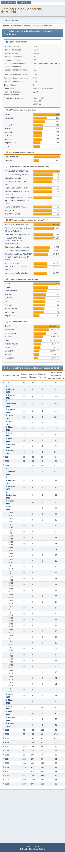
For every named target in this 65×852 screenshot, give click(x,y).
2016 (7, 751)
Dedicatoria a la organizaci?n (17, 174)
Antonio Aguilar (11, 308)
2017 (7, 746)
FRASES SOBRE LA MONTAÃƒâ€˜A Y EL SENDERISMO (13, 241)
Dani (7, 121)
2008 (7, 784)
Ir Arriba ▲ (35, 846)
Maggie (8, 354)
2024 (7, 457)
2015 (7, 755)
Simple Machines (39, 849)
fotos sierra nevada (13, 178)
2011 (7, 771)
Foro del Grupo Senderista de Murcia (21, 10)
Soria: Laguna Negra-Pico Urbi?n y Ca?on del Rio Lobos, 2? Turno (18, 200)
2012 (7, 767)
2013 (7, 763)
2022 (7, 465)
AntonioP (8, 125)
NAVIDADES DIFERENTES (16, 171)
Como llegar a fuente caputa (17, 247)
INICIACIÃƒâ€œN (12, 214)
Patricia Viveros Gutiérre (43, 88)
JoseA (7, 114)
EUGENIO (9, 136)
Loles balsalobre (12, 291)
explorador (9, 118)
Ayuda (28, 846)
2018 (7, 742)
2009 (7, 780)
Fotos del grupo (11, 157)
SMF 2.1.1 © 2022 (26, 849)
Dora (7, 146)
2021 (7, 730)
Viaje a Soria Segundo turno (16, 188)
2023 (7, 461)
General (8, 160)
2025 (7, 383)
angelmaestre (10, 143)
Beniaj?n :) (9, 210)
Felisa (7, 128)
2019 (7, 738)
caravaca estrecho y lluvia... (16, 207)
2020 (7, 734)
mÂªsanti (8, 132)
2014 (7, 759)
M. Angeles (9, 139)
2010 (7, 775)
